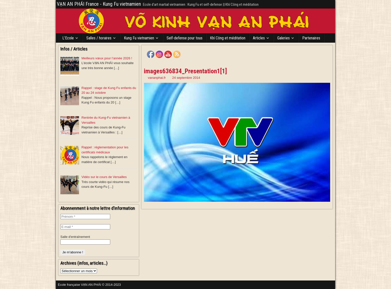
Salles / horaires (98, 38)
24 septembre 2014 (186, 78)
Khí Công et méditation (227, 38)
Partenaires (311, 38)
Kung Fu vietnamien (139, 38)
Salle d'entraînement (75, 237)
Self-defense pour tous (184, 38)
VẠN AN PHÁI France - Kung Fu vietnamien (99, 4)
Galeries (283, 38)
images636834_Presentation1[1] (185, 71)
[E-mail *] (85, 226)
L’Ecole (68, 38)
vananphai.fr (157, 78)
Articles (259, 38)
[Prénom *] (85, 216)
